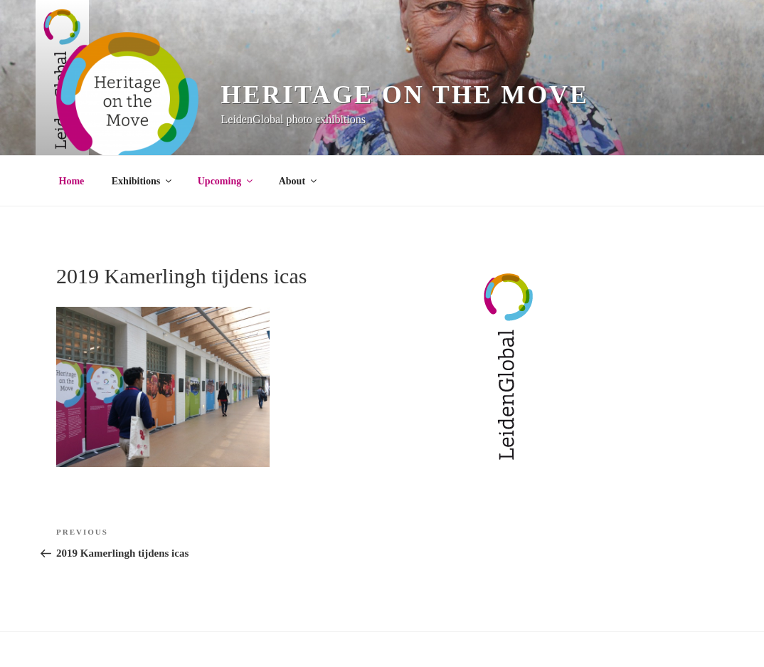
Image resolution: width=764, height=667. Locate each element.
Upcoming (226, 181)
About (299, 181)
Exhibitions (143, 181)
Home (72, 181)
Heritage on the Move (405, 94)
